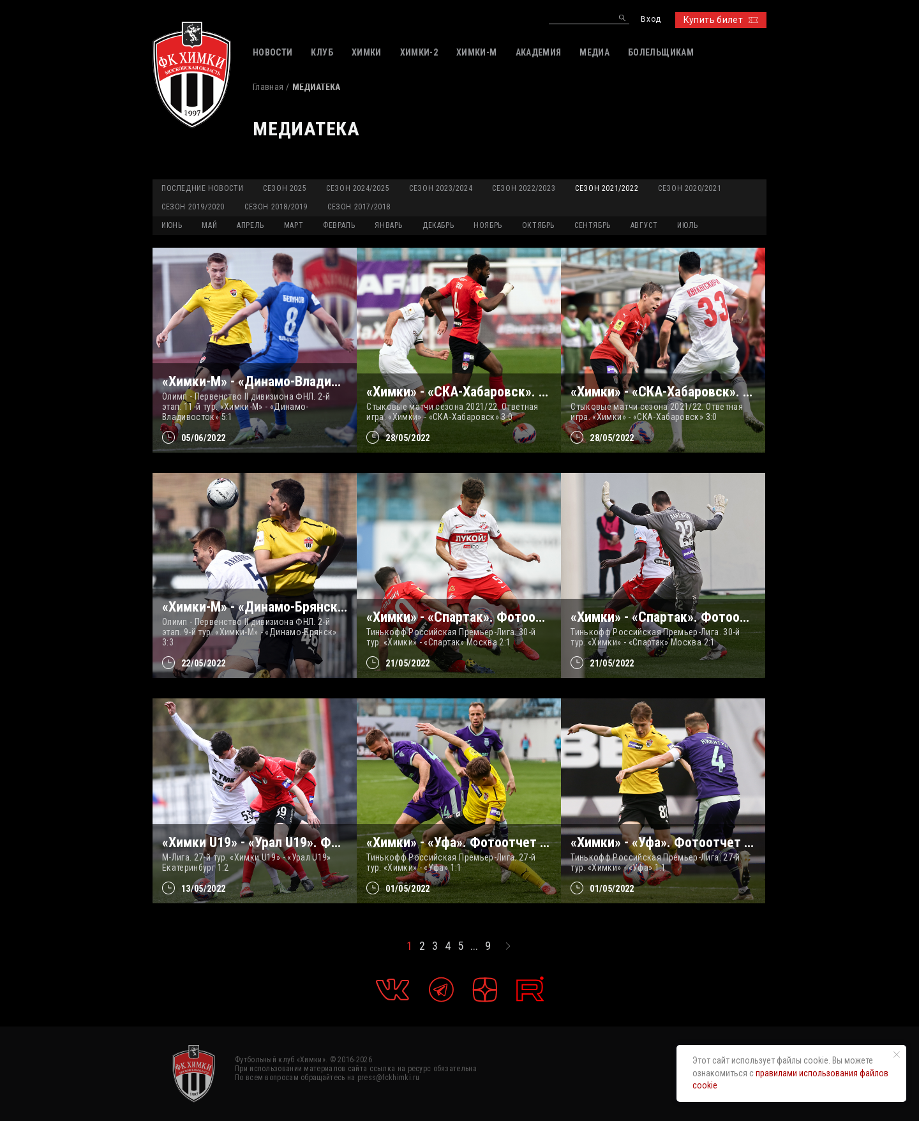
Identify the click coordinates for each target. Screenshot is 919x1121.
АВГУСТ (644, 225)
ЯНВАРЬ (389, 225)
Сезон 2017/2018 (359, 206)
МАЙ (209, 225)
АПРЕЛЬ (250, 225)
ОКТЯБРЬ (538, 225)
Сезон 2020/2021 (689, 188)
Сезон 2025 (284, 188)
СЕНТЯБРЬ (592, 225)
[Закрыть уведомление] (896, 1054)
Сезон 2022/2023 (523, 188)
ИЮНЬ (171, 225)
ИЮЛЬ (687, 225)
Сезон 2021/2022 (606, 188)
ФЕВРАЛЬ (339, 225)
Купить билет (721, 20)
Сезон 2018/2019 (276, 206)
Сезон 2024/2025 (357, 188)
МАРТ (293, 225)
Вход (651, 19)
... (474, 946)
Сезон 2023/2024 (440, 188)
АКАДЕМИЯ (539, 52)
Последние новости (202, 188)
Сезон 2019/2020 (193, 206)
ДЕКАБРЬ (438, 225)
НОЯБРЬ (488, 225)
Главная (268, 87)
